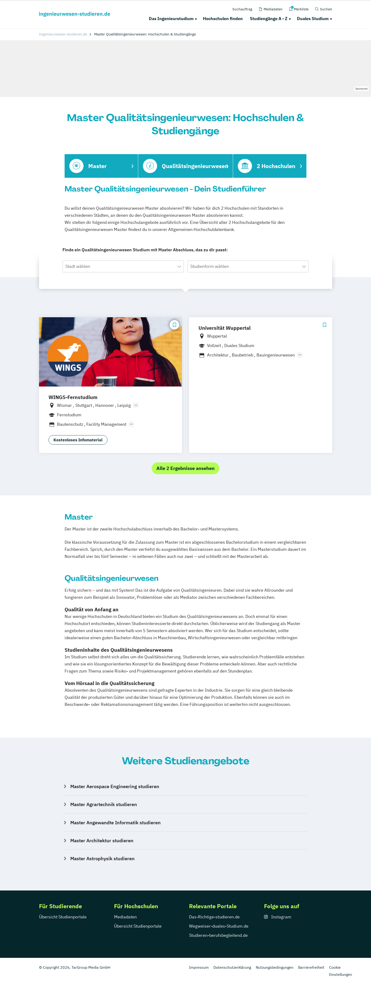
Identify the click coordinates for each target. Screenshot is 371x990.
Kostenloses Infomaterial (77, 440)
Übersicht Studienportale (63, 917)
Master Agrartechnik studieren (103, 804)
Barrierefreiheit (311, 967)
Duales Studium (313, 18)
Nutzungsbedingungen (274, 967)
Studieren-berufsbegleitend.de (218, 935)
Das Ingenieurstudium (171, 18)
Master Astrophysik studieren (102, 858)
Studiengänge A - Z (268, 18)
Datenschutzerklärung (232, 967)
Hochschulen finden (223, 18)
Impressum (199, 967)
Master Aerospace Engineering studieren (114, 786)
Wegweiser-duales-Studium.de (218, 926)
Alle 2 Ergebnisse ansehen (185, 468)
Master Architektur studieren (101, 840)
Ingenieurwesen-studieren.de (63, 34)
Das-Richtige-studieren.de (214, 917)
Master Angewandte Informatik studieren (115, 822)
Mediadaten (125, 917)
